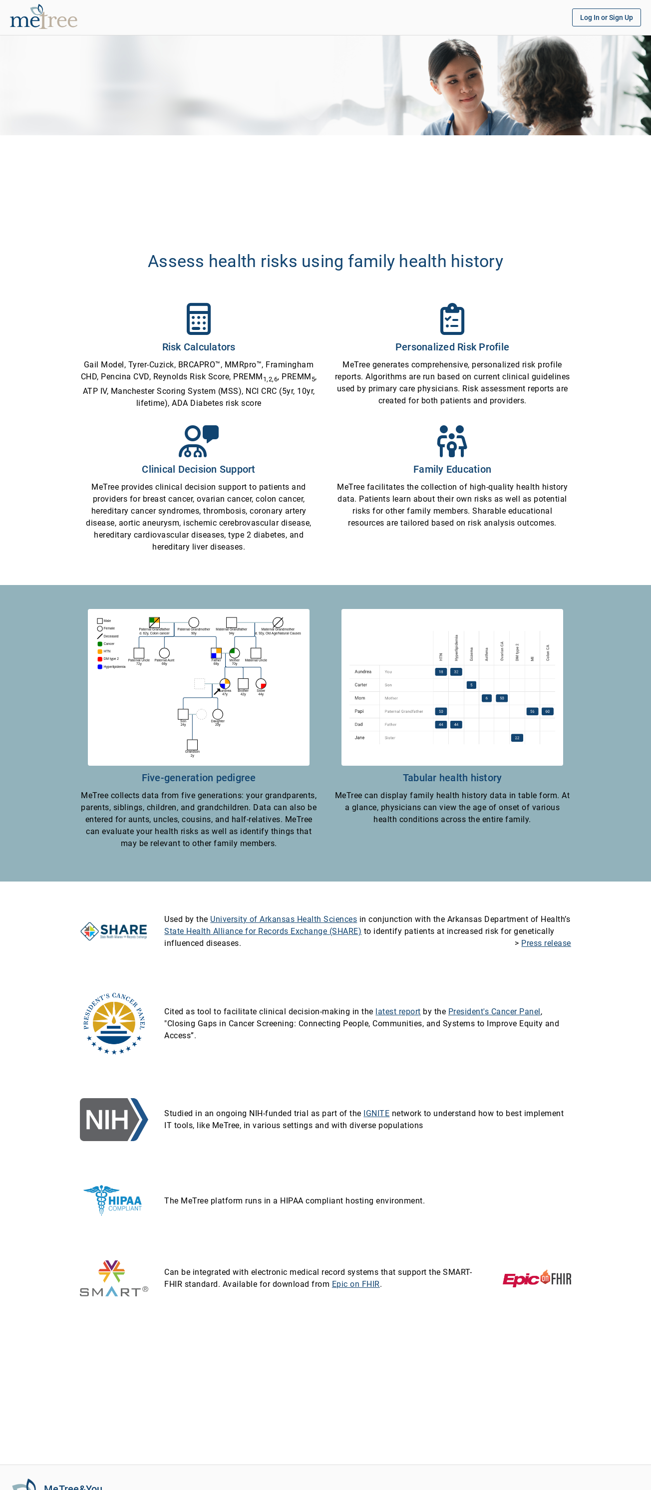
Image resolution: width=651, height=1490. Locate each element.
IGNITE (376, 1113)
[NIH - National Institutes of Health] (114, 1119)
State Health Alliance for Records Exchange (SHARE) (262, 931)
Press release (546, 943)
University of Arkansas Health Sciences (283, 919)
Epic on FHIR (356, 1284)
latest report (398, 1011)
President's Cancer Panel (494, 1011)
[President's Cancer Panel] (114, 1023)
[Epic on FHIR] (537, 1277)
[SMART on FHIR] (114, 1277)
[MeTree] (22, 25)
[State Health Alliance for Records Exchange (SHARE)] (114, 930)
